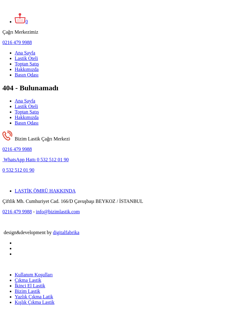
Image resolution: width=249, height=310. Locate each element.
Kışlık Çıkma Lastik (35, 302)
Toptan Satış (27, 63)
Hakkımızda (27, 69)
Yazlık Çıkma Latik (34, 296)
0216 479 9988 (17, 42)
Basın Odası (27, 74)
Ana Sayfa (25, 52)
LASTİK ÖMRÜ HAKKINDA (45, 190)
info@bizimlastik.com (58, 211)
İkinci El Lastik (30, 285)
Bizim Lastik (27, 291)
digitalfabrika (66, 232)
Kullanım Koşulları (34, 274)
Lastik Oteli (26, 58)
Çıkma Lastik (28, 280)
